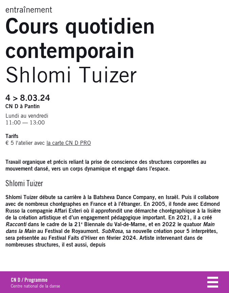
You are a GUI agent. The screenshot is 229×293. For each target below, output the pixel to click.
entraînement (28, 10)
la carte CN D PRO (68, 143)
